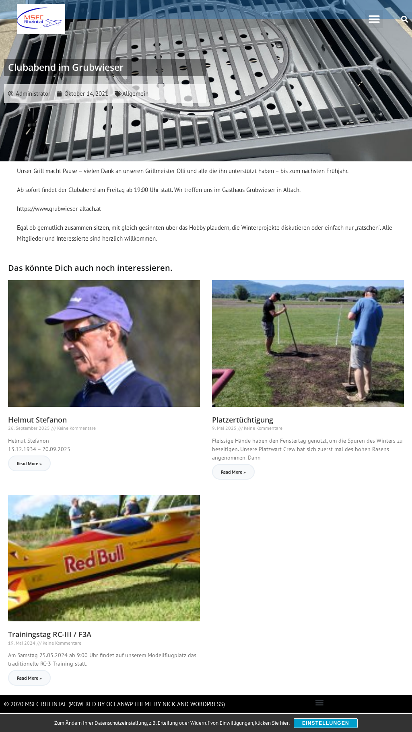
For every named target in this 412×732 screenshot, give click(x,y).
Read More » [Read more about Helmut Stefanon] (29, 483)
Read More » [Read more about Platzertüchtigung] (233, 491)
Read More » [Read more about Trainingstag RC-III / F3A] (29, 697)
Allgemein (135, 113)
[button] (374, 19)
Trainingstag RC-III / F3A (49, 653)
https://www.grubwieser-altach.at (59, 228)
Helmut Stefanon (37, 439)
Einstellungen (325, 723)
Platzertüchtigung (242, 439)
